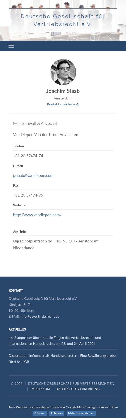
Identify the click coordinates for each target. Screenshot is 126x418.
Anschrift (19, 231)
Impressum (40, 389)
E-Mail (18, 166)
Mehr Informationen (81, 413)
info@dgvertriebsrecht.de (40, 316)
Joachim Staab (63, 91)
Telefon (18, 146)
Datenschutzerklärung (78, 389)
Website (19, 205)
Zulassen (39, 413)
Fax (15, 185)
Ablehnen (57, 413)
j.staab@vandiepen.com (33, 175)
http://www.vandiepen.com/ (37, 214)
